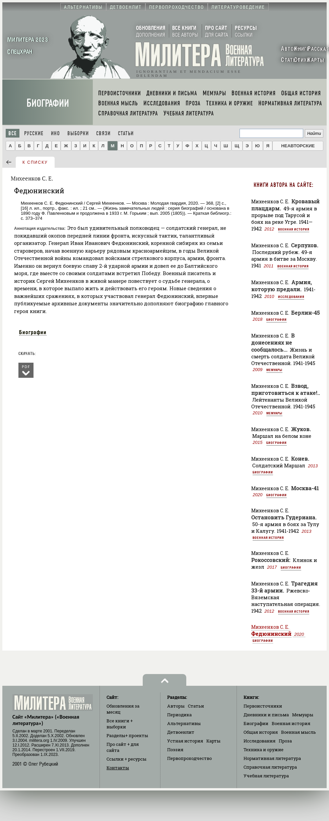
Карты (213, 741)
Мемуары (274, 370)
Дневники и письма (266, 715)
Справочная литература (270, 767)
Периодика (179, 715)
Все (12, 133)
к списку (35, 162)
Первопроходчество (189, 758)
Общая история (261, 732)
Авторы (176, 706)
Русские (34, 133)
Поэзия (175, 750)
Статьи (126, 133)
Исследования (291, 297)
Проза (285, 741)
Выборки (78, 133)
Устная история (185, 741)
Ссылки (126, 759)
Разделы (127, 735)
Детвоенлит (180, 732)
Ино (55, 133)
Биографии (47, 103)
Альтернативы (184, 723)
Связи (103, 133)
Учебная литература (266, 776)
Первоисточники (263, 706)
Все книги (120, 724)
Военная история (293, 229)
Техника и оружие (263, 750)
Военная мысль (298, 732)
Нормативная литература (272, 758)
